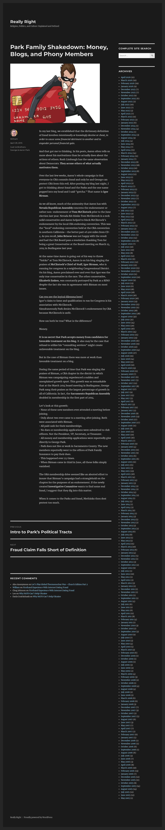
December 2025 (128, 89)
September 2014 (128, 495)
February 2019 (127, 335)
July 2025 (125, 104)
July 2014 (125, 501)
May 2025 (125, 110)
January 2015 (127, 483)
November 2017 (128, 380)
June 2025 (125, 107)
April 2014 (125, 507)
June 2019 (125, 322)
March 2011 (126, 616)
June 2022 (125, 213)
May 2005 (125, 798)
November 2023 (128, 165)
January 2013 (127, 553)
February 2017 (127, 407)
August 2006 (127, 753)
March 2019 (126, 332)
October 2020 (127, 274)
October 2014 (127, 492)
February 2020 (127, 298)
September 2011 (128, 598)
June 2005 (125, 795)
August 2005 (126, 789)
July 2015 (125, 465)
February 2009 (127, 677)
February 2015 (127, 480)
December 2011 (128, 589)
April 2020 (125, 292)
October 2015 (127, 456)
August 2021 (126, 244)
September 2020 (128, 277)
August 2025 (126, 101)
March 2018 (126, 368)
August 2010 (126, 634)
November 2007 (128, 710)
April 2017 (125, 401)
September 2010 (128, 631)
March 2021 (126, 259)
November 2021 (128, 235)
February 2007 (127, 734)
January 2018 (127, 374)
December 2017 (128, 377)
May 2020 (125, 289)
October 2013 (127, 525)
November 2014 (128, 489)
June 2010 (125, 640)
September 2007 (128, 716)
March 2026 (126, 80)
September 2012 (128, 565)
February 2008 (127, 701)
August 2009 (127, 662)
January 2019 (127, 338)
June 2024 (125, 144)
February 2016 (127, 444)
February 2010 (127, 653)
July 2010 (125, 637)
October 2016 (127, 419)
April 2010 (125, 647)
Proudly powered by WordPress (38, 817)
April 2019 (125, 329)
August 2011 (126, 601)
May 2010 (125, 644)
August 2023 (126, 174)
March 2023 (126, 186)
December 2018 (128, 341)
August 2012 (126, 568)
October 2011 (127, 595)
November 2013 (128, 522)
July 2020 (125, 283)
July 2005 (125, 792)
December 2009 (128, 656)
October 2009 (127, 659)
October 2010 (127, 628)
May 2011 (125, 610)
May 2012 (125, 577)
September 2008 (128, 686)
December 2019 (128, 304)
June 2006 (125, 759)
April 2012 (125, 580)
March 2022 (126, 223)
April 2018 (125, 365)
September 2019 (128, 313)
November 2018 (128, 344)
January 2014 (127, 516)
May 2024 (125, 147)
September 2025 (128, 98)
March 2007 (126, 731)
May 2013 (125, 541)
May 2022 (125, 216)
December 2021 (128, 232)
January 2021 (127, 265)
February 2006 (127, 771)
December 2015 (128, 450)
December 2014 (128, 486)
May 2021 (125, 253)
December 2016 (128, 413)
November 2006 (128, 743)
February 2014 (127, 513)
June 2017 (125, 395)
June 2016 (125, 432)
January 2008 (127, 704)
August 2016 (126, 425)
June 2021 (125, 250)
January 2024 (127, 159)
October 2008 (127, 683)
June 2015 (125, 468)
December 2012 (128, 556)
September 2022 (128, 204)
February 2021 (127, 262)
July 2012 (125, 571)
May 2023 (125, 180)
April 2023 (125, 183)
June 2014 (125, 504)
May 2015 (125, 471)
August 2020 (126, 280)
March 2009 (126, 674)
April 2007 (125, 728)
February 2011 (127, 619)
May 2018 (125, 362)
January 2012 (127, 586)
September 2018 (128, 350)
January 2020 (127, 301)
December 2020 (128, 268)
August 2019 (126, 316)
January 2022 (127, 229)
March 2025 (126, 117)
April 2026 (126, 77)
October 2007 (127, 713)
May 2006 (125, 762)
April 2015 (125, 474)
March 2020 (126, 295)
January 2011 (126, 622)
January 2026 (127, 86)
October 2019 (127, 310)
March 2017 (126, 404)
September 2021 (128, 241)
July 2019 (125, 319)
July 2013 (125, 534)
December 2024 (128, 126)
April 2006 (126, 765)
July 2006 (125, 756)
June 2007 (125, 722)
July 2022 (125, 210)
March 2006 (126, 768)
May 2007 (125, 725)
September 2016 (128, 422)
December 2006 (128, 740)
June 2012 (125, 574)
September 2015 (128, 459)
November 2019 (128, 307)
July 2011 (125, 604)
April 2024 (125, 150)
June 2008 (125, 695)
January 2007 (127, 737)
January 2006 (127, 774)
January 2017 (127, 410)
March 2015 (126, 477)
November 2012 (128, 559)
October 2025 (127, 95)
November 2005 (128, 780)
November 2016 (128, 416)
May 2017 (125, 398)
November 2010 (128, 625)
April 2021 (125, 256)
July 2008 (125, 692)
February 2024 (127, 156)
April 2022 (125, 219)
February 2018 (127, 371)
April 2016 (125, 438)
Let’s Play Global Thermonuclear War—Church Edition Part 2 (60, 584)
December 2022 (128, 195)
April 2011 (125, 613)
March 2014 (126, 510)
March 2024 (126, 153)
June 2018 (125, 359)
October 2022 (127, 201)
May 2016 (125, 435)
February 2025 (127, 120)
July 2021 (125, 247)
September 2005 (128, 786)
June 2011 (125, 607)
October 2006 (127, 746)
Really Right (23, 21)
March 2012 (126, 583)
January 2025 (127, 123)
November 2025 (128, 92)
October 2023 (127, 168)
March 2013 (126, 547)
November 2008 (128, 680)
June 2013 (125, 538)
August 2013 (126, 531)
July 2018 (125, 356)
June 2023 (125, 177)
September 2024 (128, 135)
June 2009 (125, 668)
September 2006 (128, 750)
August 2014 (126, 498)
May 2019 (125, 326)
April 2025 (125, 113)
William (14, 139)
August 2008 (126, 689)
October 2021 (127, 238)
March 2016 (126, 441)
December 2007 (128, 707)
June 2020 (125, 286)
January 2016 (127, 447)
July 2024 (125, 141)
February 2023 (127, 189)
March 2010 (126, 650)
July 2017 (125, 392)
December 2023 (128, 162)
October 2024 (127, 132)
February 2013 (127, 550)
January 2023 (127, 192)
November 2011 (128, 592)
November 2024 (128, 129)
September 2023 (128, 171)
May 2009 (125, 671)
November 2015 (128, 453)
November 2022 (128, 198)
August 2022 (126, 207)
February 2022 (127, 226)
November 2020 (128, 271)
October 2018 (127, 347)
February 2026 (127, 83)
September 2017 (128, 386)
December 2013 (128, 519)
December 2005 (128, 777)
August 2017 (126, 389)
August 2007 (126, 719)
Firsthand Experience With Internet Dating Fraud (45, 587)
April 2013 (125, 544)
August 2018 (126, 353)
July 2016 (125, 428)
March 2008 (126, 698)
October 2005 (127, 783)
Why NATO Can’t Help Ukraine (33, 593)
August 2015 (126, 462)
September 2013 (128, 528)
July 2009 (125, 665)
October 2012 (127, 562)
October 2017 (127, 383)
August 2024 (126, 138)
